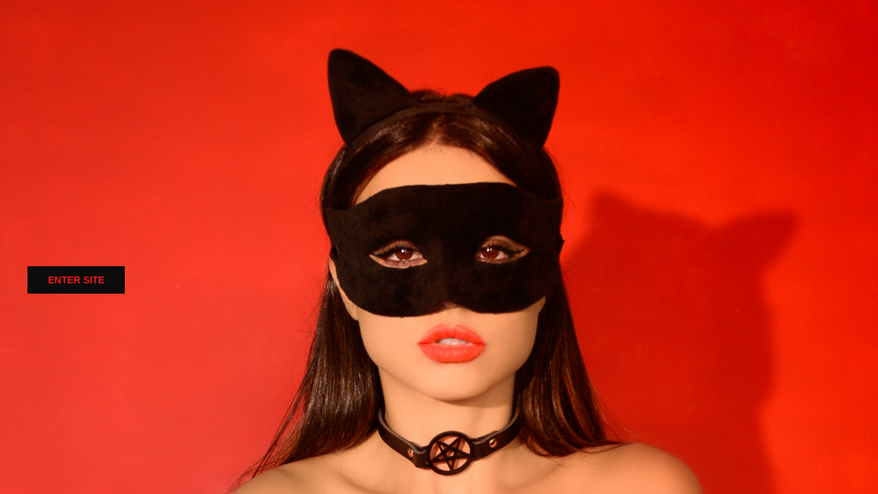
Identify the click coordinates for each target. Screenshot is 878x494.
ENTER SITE (76, 279)
